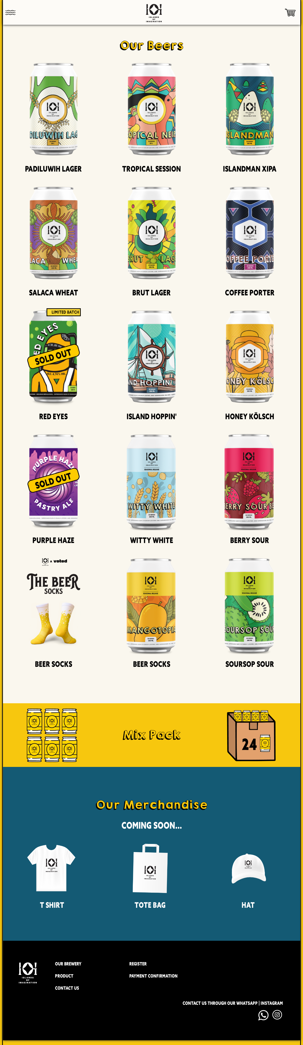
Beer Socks (53, 664)
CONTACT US (67, 988)
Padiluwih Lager (53, 169)
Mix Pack (152, 735)
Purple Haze (53, 540)
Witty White (151, 540)
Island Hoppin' (152, 416)
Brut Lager (151, 292)
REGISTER (138, 964)
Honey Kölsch (249, 416)
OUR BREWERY (68, 964)
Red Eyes (53, 416)
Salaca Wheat (53, 292)
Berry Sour (249, 540)
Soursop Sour (249, 664)
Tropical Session (151, 169)
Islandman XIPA (249, 169)
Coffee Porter (250, 292)
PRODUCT (64, 976)
